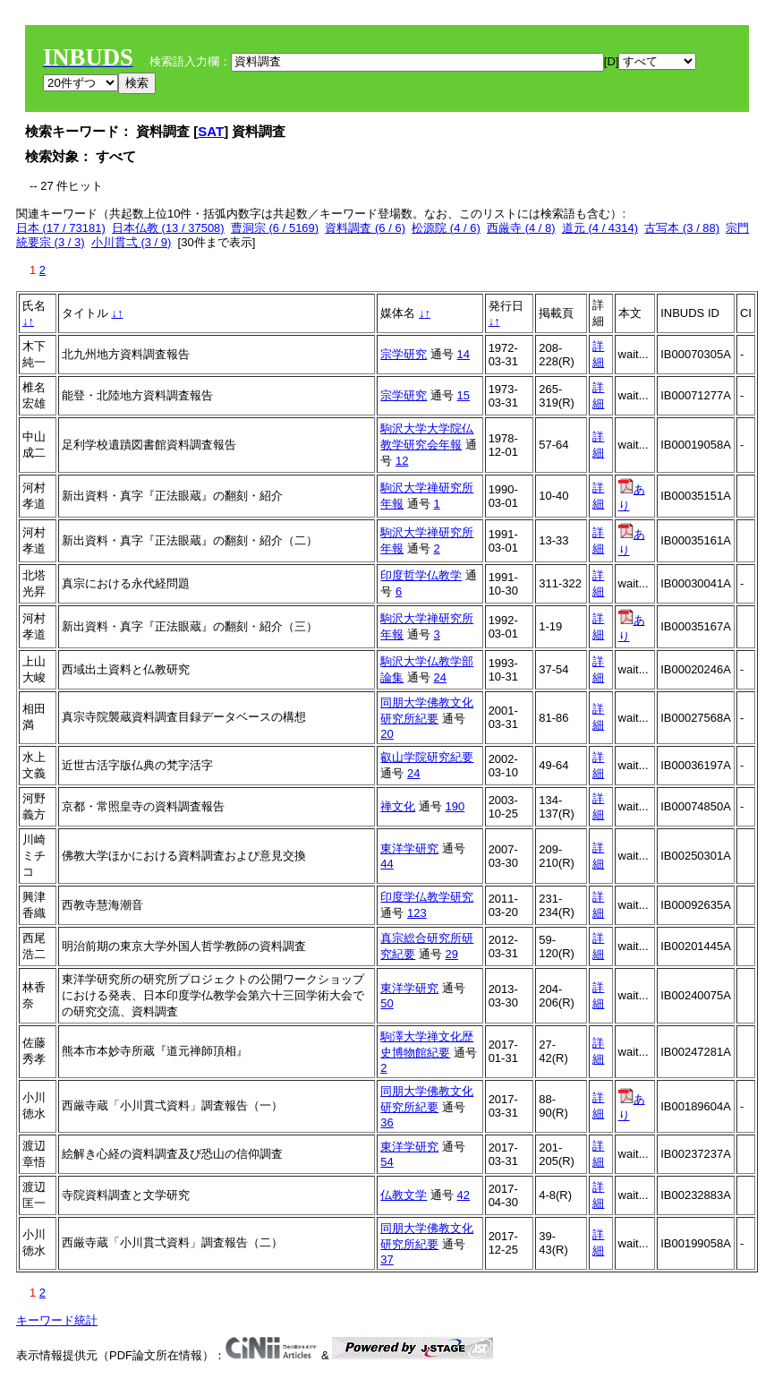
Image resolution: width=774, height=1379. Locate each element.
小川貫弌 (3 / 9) (131, 242)
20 (386, 734)
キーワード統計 (57, 1320)
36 (386, 1122)
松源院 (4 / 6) (446, 228)
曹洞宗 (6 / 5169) (275, 228)
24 (440, 677)
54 (386, 1162)
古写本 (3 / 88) (681, 228)
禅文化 (397, 806)
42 (463, 1195)
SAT (211, 131)
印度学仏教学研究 (426, 897)
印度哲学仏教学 (421, 575)
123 (417, 913)
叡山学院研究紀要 (426, 757)
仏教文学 (403, 1195)
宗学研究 (403, 354)
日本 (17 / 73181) (61, 228)
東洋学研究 (409, 848)
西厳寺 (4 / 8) (521, 228)
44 (386, 863)
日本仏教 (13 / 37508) (168, 228)
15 (463, 395)
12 (402, 460)
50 (386, 1003)
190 (455, 806)
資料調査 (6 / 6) (365, 228)
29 (452, 954)
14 (463, 354)
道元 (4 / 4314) (600, 228)
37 (386, 1259)
